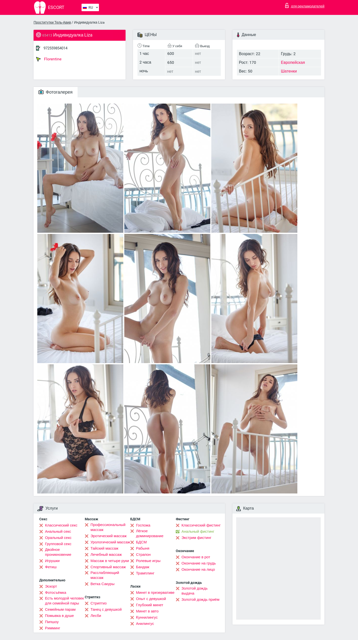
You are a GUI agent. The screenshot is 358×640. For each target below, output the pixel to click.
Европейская (293, 62)
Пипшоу (52, 622)
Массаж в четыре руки (109, 561)
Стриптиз (98, 603)
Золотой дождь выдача (194, 591)
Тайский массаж (104, 548)
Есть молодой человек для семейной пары (64, 600)
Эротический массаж (108, 536)
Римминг (52, 628)
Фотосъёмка (55, 592)
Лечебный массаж (106, 554)
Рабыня (142, 548)
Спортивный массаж (108, 567)
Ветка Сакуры (102, 584)
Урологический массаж (110, 542)
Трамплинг (145, 573)
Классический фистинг (201, 525)
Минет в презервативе (155, 592)
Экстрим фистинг (196, 537)
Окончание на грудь (198, 563)
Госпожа (143, 525)
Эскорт (51, 586)
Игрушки (52, 561)
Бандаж (142, 567)
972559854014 (55, 48)
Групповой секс (58, 544)
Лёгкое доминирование (149, 533)
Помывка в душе (59, 615)
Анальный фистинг (197, 531)
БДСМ (141, 542)
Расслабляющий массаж (104, 575)
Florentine (48, 59)
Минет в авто (147, 611)
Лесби (95, 615)
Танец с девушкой (106, 609)
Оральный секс (58, 537)
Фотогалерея (56, 92)
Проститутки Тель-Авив (52, 22)
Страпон (143, 554)
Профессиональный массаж (108, 527)
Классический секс (61, 525)
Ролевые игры (148, 561)
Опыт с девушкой (151, 599)
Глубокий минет (149, 605)
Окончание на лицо (198, 569)
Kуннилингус (147, 617)
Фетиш (51, 567)
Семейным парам (60, 609)
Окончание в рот (195, 557)
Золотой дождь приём (200, 599)
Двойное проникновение (58, 552)
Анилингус (145, 623)
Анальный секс (58, 531)
